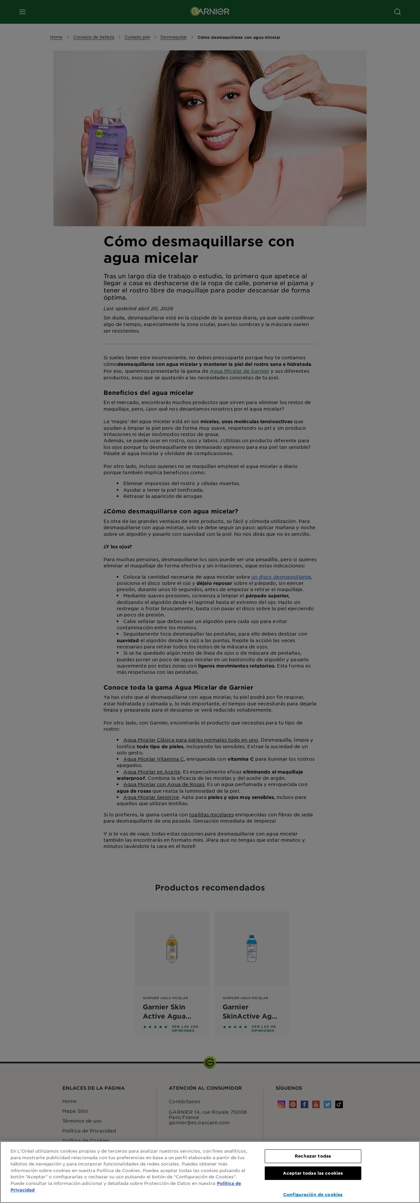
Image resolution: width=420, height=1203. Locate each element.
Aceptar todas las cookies (313, 1173)
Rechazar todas (313, 1156)
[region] (210, 1172)
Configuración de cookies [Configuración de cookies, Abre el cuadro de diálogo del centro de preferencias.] (313, 1194)
